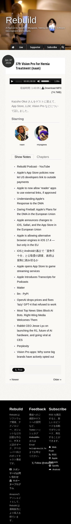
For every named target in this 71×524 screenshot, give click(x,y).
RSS (54, 454)
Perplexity (23, 346)
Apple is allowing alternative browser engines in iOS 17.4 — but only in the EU (36, 240)
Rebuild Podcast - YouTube (33, 166)
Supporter (35, 47)
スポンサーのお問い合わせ (15, 473)
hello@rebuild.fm (37, 448)
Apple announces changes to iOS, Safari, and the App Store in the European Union (36, 225)
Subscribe (52, 47)
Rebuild (21, 20)
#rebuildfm (34, 437)
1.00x (56, 81)
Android (56, 469)
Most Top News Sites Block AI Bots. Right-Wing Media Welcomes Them (35, 315)
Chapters (43, 157)
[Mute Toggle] (38, 81)
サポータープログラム (15, 484)
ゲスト (17, 441)
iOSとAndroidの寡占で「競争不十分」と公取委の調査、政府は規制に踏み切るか (36, 255)
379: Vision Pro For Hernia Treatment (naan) (33, 65)
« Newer (14, 379)
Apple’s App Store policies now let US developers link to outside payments (36, 177)
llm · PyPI (23, 293)
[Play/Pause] (12, 81)
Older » (57, 379)
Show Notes (23, 157)
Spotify (55, 465)
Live (21, 47)
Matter (21, 287)
